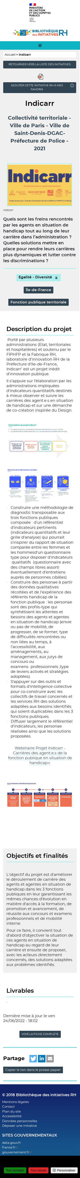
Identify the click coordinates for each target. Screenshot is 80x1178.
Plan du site (11, 1111)
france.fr (10, 1147)
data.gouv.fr (11, 1142)
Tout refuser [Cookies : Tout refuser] (38, 1170)
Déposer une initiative (19, 1125)
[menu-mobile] (40, 45)
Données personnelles (19, 1121)
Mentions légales (15, 1102)
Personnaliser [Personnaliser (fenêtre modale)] (66, 1170)
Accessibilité (12, 1116)
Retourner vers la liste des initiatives (40, 64)
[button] (33, 1058)
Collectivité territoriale (37, 118)
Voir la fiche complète (40, 1034)
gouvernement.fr (17, 1152)
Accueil (10, 54)
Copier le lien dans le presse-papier (33, 1070)
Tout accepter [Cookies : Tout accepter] (15, 1170)
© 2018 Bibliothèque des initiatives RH (39, 1095)
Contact (8, 1106)
